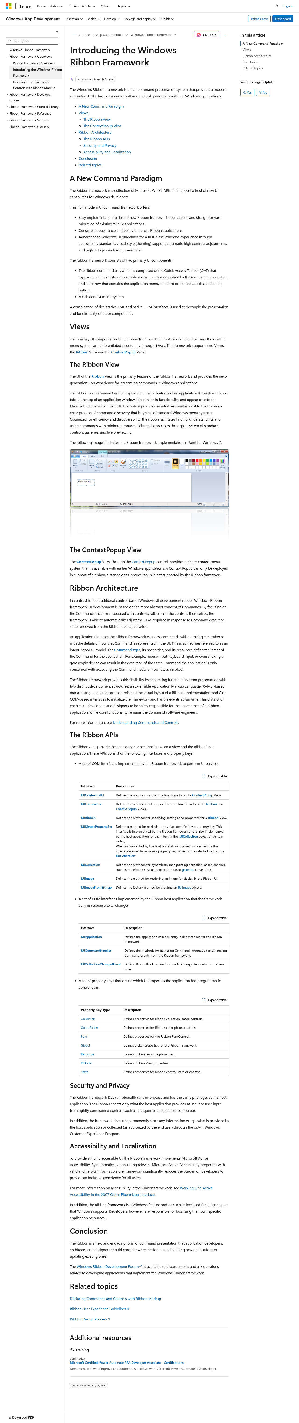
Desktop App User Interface (103, 34)
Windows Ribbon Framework (151, 34)
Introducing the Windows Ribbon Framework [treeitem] (37, 72)
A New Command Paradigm (101, 106)
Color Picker (89, 1027)
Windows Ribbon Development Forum (108, 1266)
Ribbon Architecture (95, 132)
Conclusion (88, 158)
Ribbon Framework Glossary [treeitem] (29, 126)
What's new (259, 19)
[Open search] (277, 6)
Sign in (288, 6)
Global (85, 1045)
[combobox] (32, 41)
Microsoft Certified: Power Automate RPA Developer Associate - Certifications (127, 1363)
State (84, 1072)
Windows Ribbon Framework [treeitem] (29, 50)
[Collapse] (57, 31)
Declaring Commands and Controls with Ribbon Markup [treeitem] (34, 85)
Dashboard (283, 19)
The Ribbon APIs (96, 138)
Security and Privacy (100, 145)
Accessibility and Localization (107, 151)
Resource (87, 1054)
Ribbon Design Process (88, 1319)
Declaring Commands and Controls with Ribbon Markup (115, 1298)
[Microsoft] (9, 6)
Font (84, 1036)
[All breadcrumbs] (74, 35)
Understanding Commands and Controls (145, 722)
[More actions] (225, 35)
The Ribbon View (97, 119)
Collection (88, 1018)
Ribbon (86, 1063)
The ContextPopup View (102, 125)
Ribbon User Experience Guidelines (98, 1308)
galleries (187, 869)
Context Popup (143, 561)
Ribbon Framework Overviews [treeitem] (34, 63)
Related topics (90, 164)
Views (83, 112)
